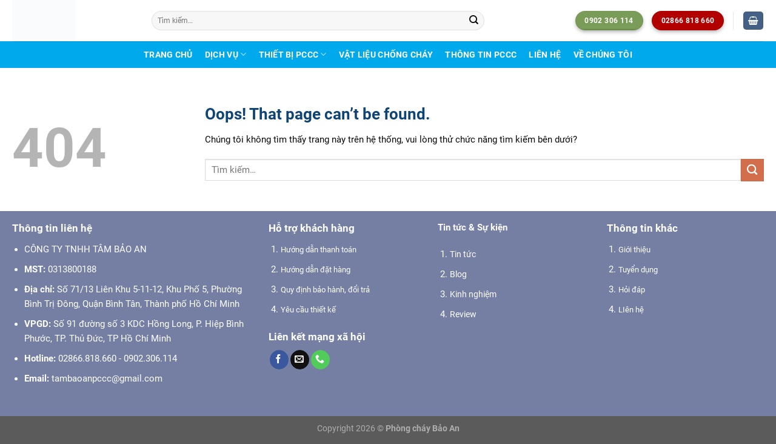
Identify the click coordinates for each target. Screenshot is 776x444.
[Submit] (474, 20)
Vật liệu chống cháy (386, 54)
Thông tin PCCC (481, 54)
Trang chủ (168, 54)
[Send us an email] (299, 359)
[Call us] (320, 359)
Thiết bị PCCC (293, 54)
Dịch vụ (225, 54)
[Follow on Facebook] (279, 359)
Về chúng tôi (603, 54)
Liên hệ (545, 54)
